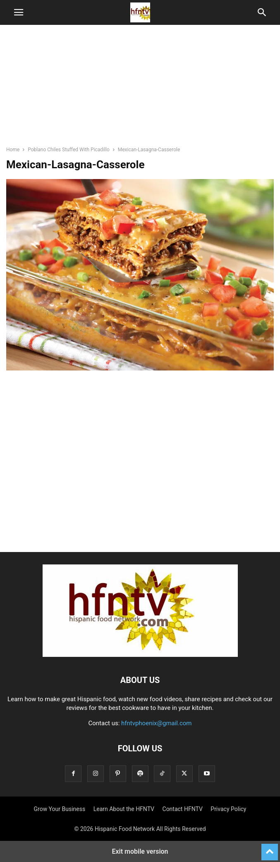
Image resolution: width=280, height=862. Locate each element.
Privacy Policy (228, 809)
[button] (18, 12)
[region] (140, 89)
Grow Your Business (60, 809)
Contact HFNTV (183, 809)
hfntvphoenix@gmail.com (156, 723)
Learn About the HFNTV (123, 809)
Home (12, 150)
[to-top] (269, 848)
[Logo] (140, 655)
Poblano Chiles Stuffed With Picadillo (68, 150)
